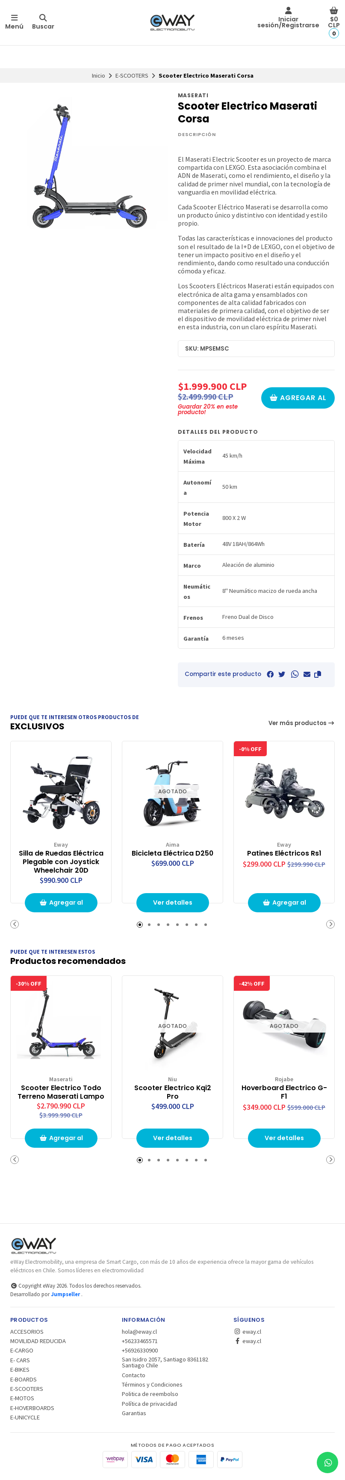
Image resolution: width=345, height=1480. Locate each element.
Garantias (134, 1413)
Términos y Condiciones (152, 1384)
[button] (317, 674)
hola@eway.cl (139, 1332)
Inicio (98, 75)
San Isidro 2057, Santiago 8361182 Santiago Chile (165, 1362)
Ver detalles (172, 902)
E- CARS (20, 1360)
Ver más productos (301, 723)
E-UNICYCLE (25, 1417)
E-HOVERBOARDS (32, 1408)
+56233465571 (140, 1341)
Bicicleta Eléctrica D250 (172, 853)
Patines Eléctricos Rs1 (284, 853)
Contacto (133, 1375)
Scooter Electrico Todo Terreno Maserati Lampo (61, 1092)
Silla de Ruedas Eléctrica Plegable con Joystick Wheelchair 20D (61, 861)
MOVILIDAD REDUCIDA (38, 1341)
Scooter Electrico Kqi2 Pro (172, 1092)
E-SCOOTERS (131, 75)
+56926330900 (140, 1350)
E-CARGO (21, 1350)
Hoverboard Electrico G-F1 (284, 1092)
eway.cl (247, 1332)
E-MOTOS (22, 1398)
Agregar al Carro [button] (61, 905)
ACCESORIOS (27, 1332)
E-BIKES (19, 1370)
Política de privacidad (149, 1404)
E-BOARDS (23, 1379)
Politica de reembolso (150, 1394)
